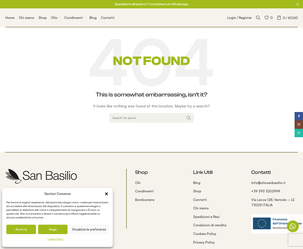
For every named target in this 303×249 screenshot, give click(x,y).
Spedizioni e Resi (206, 217)
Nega (53, 229)
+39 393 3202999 (265, 191)
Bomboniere (144, 200)
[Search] (258, 17)
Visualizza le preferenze (89, 229)
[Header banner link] (145, 4)
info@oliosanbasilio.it (268, 183)
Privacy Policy (204, 242)
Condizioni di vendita (209, 225)
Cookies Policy (204, 234)
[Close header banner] (297, 4)
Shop (197, 191)
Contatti (200, 200)
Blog (196, 183)
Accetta (21, 229)
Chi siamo (201, 208)
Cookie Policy (55, 239)
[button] (106, 194)
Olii (137, 183)
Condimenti (144, 191)
